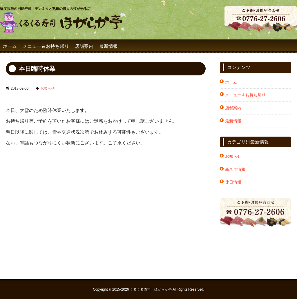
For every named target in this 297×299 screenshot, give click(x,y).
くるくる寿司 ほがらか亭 (151, 289)
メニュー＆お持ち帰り (46, 46)
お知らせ (48, 88)
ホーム (10, 46)
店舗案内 (84, 46)
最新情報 (108, 46)
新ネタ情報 (235, 169)
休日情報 (233, 182)
